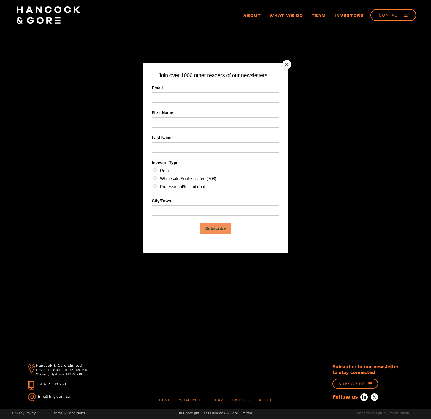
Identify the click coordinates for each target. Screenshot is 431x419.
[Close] (286, 64)
